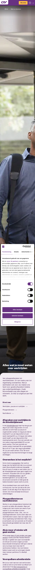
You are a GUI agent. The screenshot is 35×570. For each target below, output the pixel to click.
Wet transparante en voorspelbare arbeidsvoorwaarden (15, 568)
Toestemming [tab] (6, 252)
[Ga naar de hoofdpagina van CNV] (4, 2)
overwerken (16, 463)
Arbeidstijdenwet (12, 425)
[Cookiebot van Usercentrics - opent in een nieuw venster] (25, 246)
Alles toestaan (17, 309)
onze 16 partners (13, 261)
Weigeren (17, 322)
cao (22, 476)
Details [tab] (16, 252)
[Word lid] (23, 3)
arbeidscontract (15, 476)
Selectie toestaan (17, 315)
